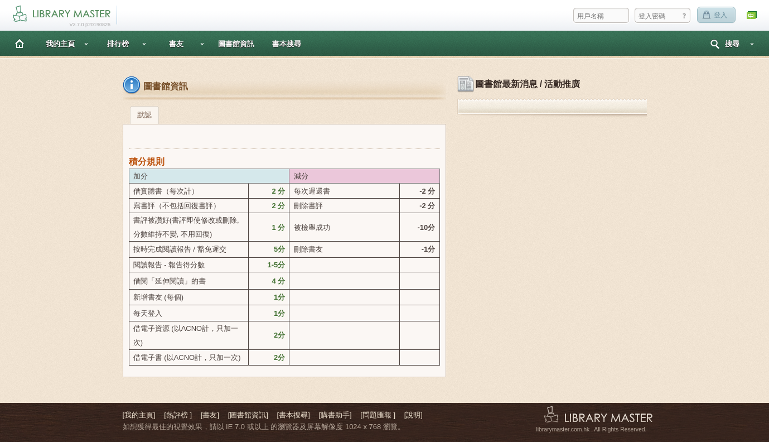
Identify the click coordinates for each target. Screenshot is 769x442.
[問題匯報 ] (377, 415)
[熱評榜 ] (178, 415)
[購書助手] (334, 415)
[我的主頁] (139, 415)
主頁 (19, 43)
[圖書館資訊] (248, 415)
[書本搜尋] (293, 415)
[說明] (413, 415)
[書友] (210, 415)
